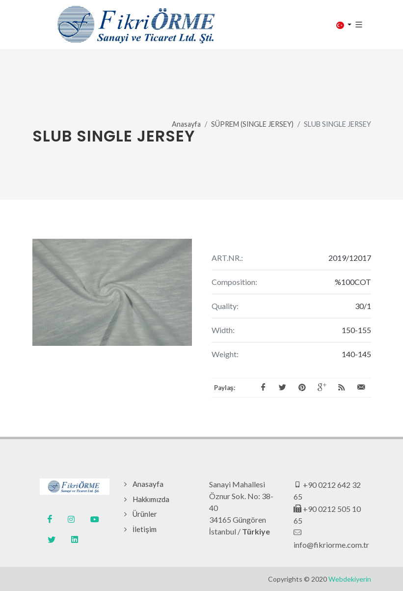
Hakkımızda (151, 499)
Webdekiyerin (349, 579)
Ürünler (145, 513)
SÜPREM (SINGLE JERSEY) (252, 124)
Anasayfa (186, 124)
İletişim (145, 529)
